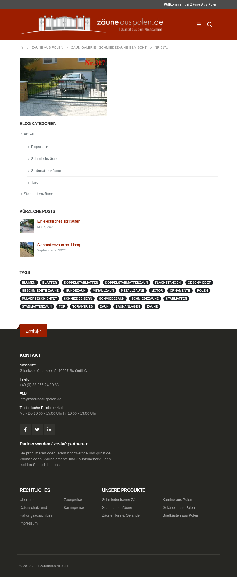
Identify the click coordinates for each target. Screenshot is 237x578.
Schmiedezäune (45, 159)
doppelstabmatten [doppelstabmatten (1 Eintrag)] (81, 283)
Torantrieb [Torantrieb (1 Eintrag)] (82, 307)
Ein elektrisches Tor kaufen (58, 222)
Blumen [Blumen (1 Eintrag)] (28, 283)
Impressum (29, 524)
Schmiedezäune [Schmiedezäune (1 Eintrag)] (145, 299)
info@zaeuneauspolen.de (41, 400)
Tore (35, 183)
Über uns (27, 501)
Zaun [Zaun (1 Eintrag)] (104, 307)
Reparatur (40, 147)
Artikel (29, 134)
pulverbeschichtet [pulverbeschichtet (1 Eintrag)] (39, 299)
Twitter (37, 430)
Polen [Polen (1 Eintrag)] (202, 291)
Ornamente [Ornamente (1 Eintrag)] (180, 291)
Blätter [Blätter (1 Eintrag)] (49, 283)
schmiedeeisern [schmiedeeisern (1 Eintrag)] (78, 299)
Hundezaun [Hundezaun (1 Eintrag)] (75, 291)
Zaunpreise (73, 501)
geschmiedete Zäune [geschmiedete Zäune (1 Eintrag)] (40, 291)
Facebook (25, 430)
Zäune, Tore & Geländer (122, 517)
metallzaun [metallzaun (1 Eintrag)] (103, 291)
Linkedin (49, 430)
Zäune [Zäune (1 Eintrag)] (152, 307)
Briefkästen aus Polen (181, 517)
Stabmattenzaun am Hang (58, 245)
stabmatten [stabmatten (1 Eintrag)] (176, 299)
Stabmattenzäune (46, 171)
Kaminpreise (74, 509)
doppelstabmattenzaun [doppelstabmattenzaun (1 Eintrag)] (126, 283)
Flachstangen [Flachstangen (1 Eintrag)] (168, 283)
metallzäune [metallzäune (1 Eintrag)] (132, 291)
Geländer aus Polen (179, 509)
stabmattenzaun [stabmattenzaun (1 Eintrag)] (37, 307)
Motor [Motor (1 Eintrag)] (157, 291)
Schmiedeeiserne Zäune (122, 501)
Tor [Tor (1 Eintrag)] (62, 307)
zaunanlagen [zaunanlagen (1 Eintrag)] (128, 307)
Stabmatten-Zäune (117, 509)
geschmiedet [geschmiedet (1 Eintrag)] (199, 283)
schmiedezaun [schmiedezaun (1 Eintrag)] (111, 299)
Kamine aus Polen (178, 501)
